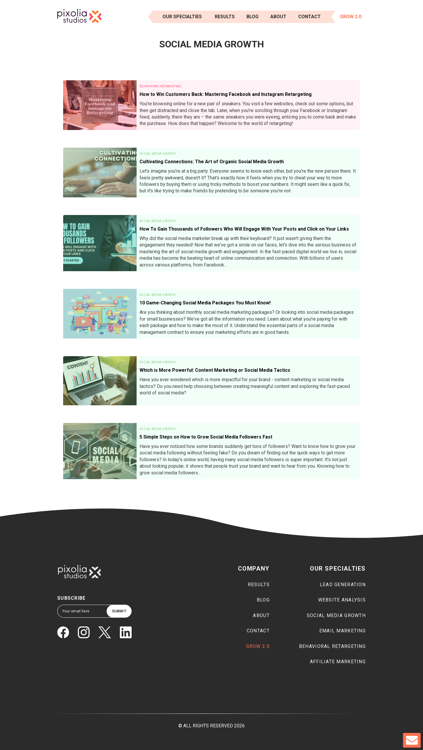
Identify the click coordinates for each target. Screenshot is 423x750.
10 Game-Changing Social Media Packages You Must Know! (205, 303)
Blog (252, 16)
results (225, 16)
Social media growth (336, 615)
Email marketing (342, 631)
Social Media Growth (158, 153)
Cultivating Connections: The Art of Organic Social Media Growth (212, 161)
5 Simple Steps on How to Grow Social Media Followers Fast (206, 437)
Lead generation (343, 584)
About (278, 16)
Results (259, 584)
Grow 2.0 (350, 16)
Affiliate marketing (338, 661)
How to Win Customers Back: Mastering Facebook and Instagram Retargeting (226, 94)
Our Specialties (182, 16)
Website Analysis (342, 600)
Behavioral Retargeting (161, 86)
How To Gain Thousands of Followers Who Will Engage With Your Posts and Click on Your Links (244, 229)
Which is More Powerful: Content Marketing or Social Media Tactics (215, 370)
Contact (309, 16)
